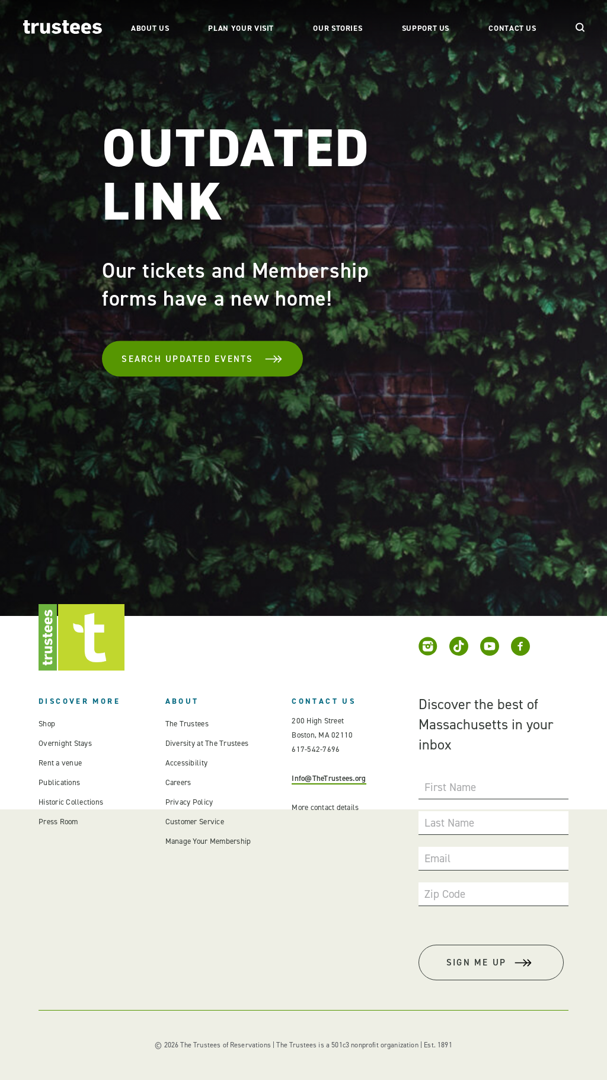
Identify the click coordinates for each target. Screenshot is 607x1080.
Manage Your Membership (208, 841)
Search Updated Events (202, 359)
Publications (59, 782)
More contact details (325, 807)
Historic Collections (71, 802)
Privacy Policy (189, 802)
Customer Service (194, 822)
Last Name (449, 822)
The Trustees (187, 724)
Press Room (58, 822)
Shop (47, 724)
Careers (178, 782)
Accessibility (186, 763)
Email (437, 858)
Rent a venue (60, 763)
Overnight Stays (65, 743)
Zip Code (444, 894)
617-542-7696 (316, 749)
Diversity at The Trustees (207, 743)
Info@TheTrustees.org (329, 778)
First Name (450, 787)
